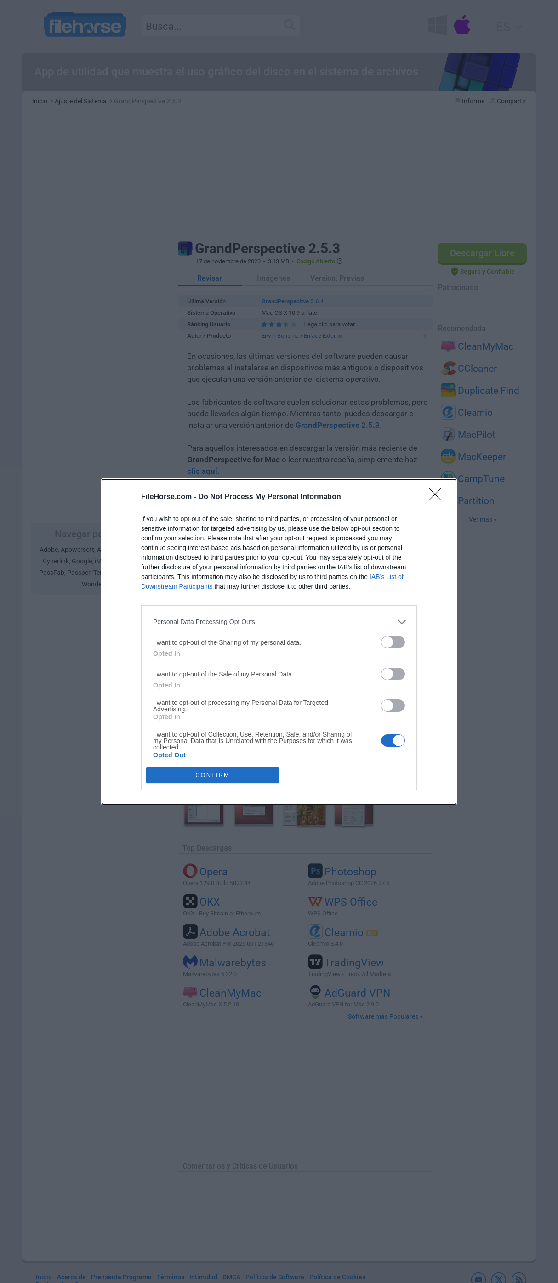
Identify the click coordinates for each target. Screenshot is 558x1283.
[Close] (438, 497)
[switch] (393, 642)
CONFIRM (212, 775)
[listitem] (279, 622)
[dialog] (279, 641)
